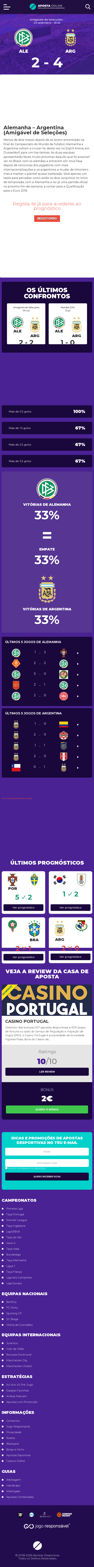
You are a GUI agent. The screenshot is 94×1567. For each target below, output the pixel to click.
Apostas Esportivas (18, 1455)
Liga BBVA (13, 1231)
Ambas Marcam (16, 1396)
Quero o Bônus (47, 1109)
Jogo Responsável (18, 1426)
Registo (48, 219)
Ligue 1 (10, 1266)
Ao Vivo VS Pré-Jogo (19, 1384)
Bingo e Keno (15, 1449)
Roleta (10, 1438)
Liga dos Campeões (19, 1277)
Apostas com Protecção (22, 1402)
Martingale (13, 1491)
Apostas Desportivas (46, 1555)
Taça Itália (12, 1248)
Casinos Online (15, 1461)
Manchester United (18, 1366)
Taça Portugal (15, 1214)
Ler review (47, 1071)
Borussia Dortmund (18, 1354)
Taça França (14, 1271)
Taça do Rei (13, 1237)
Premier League (16, 1220)
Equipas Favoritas (17, 1390)
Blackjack (12, 1443)
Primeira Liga (14, 1208)
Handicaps (13, 1485)
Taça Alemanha (16, 1260)
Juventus (12, 1343)
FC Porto (12, 1307)
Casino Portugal (27, 1021)
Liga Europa (14, 1283)
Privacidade (13, 1432)
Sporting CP (14, 1313)
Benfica (11, 1302)
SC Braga (12, 1319)
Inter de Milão (15, 1349)
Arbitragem (13, 1479)
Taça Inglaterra (15, 1225)
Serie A (11, 1243)
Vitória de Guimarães (19, 1324)
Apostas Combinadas (20, 1497)
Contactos (13, 1420)
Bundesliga (13, 1254)
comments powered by (17, 798)
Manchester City (16, 1360)
